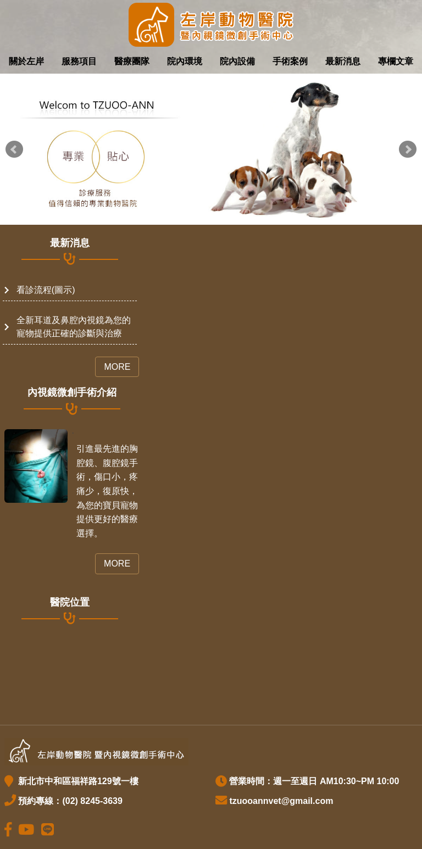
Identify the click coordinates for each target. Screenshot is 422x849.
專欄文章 (395, 61)
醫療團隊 (131, 61)
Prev (14, 149)
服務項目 (79, 61)
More (117, 366)
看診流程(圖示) (45, 290)
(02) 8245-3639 (92, 801)
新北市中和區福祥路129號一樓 (76, 781)
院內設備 (237, 61)
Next (408, 149)
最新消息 (342, 61)
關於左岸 (26, 61)
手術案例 (290, 61)
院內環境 (184, 61)
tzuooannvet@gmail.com (281, 801)
